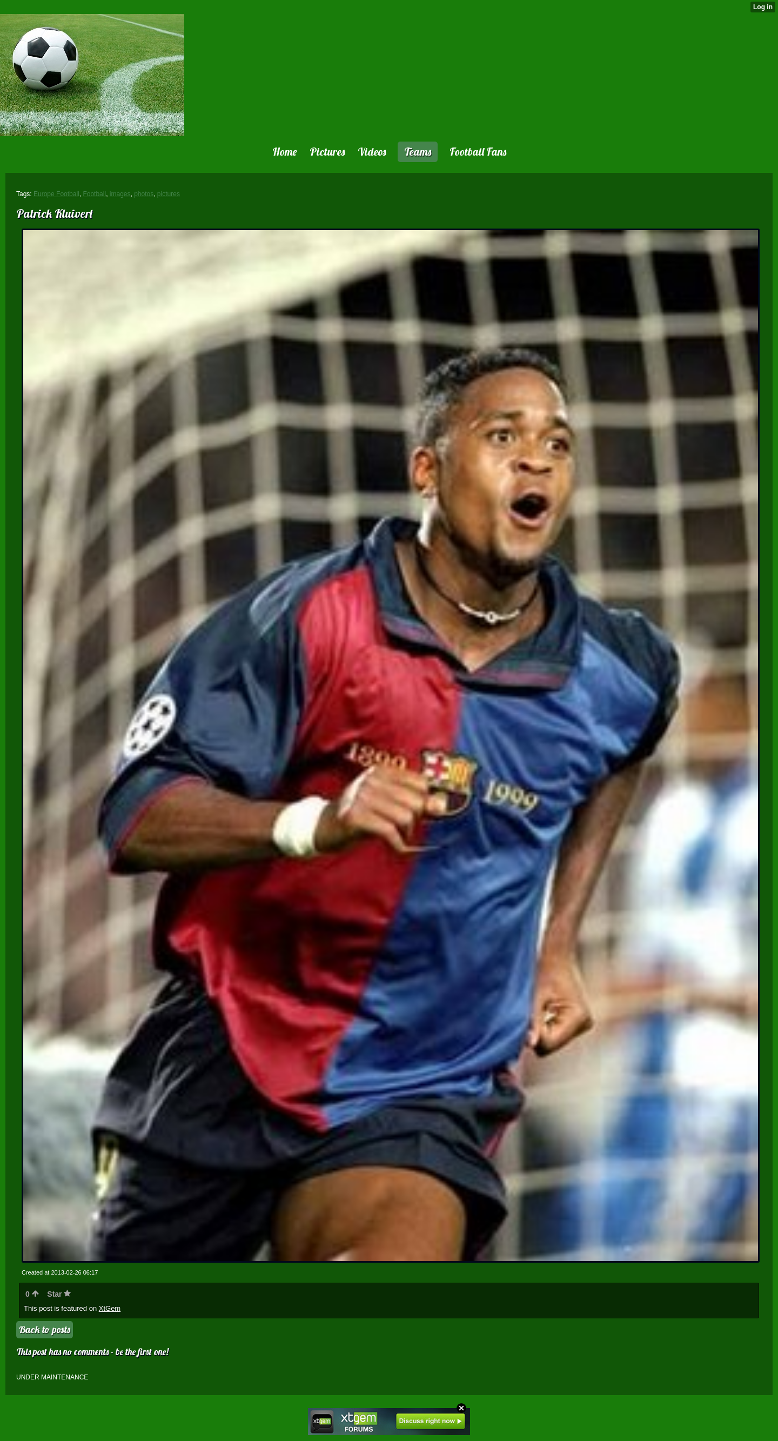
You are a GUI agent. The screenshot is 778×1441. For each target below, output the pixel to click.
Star (59, 1294)
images (120, 194)
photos (143, 194)
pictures (168, 194)
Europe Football (56, 194)
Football (94, 194)
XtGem (109, 1308)
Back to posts (44, 1329)
